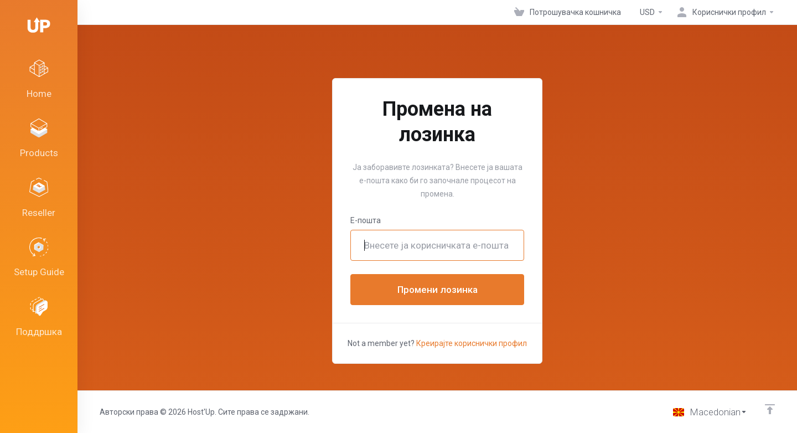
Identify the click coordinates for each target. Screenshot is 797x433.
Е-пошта (365, 220)
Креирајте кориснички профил (471, 343)
